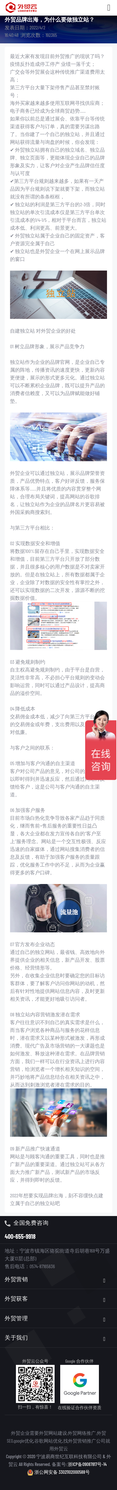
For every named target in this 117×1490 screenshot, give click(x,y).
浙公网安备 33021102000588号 (58, 1471)
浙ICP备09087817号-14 (87, 1464)
